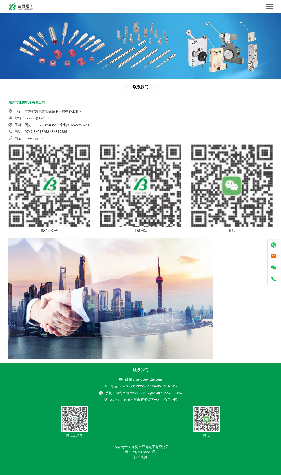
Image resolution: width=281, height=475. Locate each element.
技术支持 (140, 457)
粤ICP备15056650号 (140, 452)
